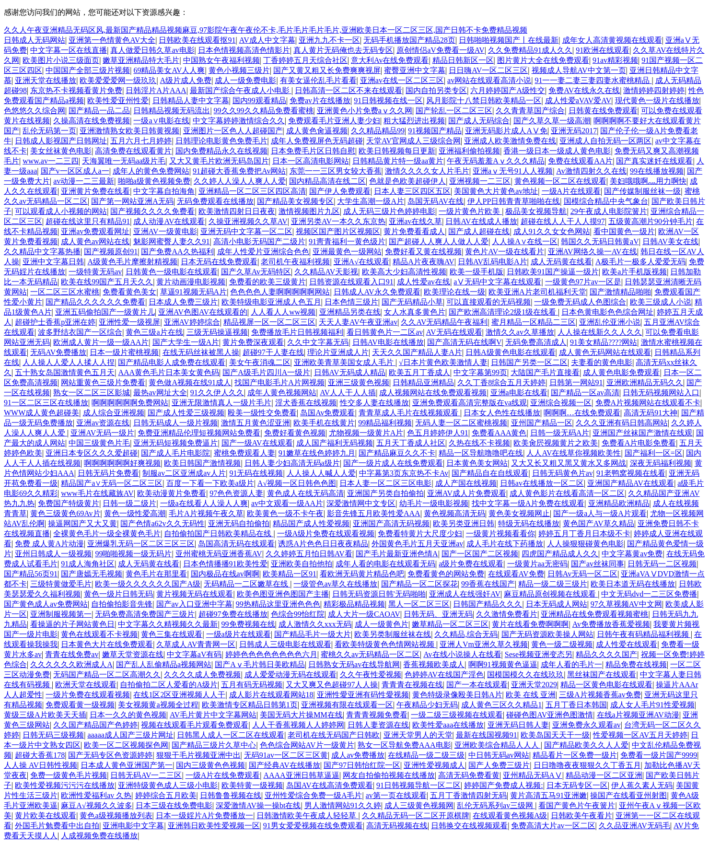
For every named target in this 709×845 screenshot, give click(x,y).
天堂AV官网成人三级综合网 (413, 141)
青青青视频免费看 (376, 715)
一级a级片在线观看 (238, 634)
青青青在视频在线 (412, 685)
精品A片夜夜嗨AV (423, 262)
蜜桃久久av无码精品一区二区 (370, 654)
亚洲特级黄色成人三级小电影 (168, 785)
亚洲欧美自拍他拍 (301, 564)
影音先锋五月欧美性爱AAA (373, 513)
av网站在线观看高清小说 (489, 80)
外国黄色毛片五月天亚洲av (417, 544)
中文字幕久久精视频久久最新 (168, 624)
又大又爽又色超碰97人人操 (332, 685)
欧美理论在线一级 (454, 292)
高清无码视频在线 (397, 826)
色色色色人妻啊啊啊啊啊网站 (280, 292)
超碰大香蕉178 (40, 755)
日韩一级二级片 (129, 503)
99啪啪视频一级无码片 (133, 554)
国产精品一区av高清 (585, 392)
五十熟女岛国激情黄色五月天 (65, 372)
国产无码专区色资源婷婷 (110, 755)
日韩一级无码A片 (560, 433)
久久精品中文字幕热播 (42, 251)
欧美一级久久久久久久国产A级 (147, 584)
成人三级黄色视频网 (418, 805)
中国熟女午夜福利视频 (221, 60)
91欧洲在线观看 (602, 50)
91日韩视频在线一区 (388, 100)
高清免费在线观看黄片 (133, 151)
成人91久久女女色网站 (551, 231)
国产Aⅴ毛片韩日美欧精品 (260, 664)
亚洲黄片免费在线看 (95, 191)
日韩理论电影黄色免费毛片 (221, 141)
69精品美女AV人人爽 (169, 70)
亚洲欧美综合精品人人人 (497, 745)
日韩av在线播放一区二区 (542, 483)
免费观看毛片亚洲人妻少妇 (334, 121)
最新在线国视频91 (486, 735)
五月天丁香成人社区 (410, 443)
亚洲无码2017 (574, 131)
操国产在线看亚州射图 (628, 795)
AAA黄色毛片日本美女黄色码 (168, 372)
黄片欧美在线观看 (45, 815)
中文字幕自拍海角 (164, 191)
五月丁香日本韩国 (576, 705)
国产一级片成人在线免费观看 (393, 463)
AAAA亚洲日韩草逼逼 (301, 775)
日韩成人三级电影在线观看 (285, 644)
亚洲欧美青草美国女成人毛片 (344, 362)
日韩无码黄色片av (562, 473)
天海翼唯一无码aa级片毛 (123, 161)
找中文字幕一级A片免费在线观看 (528, 503)
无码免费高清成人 (536, 342)
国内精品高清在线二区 (327, 181)
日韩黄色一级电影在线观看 (172, 272)
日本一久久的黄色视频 (128, 715)
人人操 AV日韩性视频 (40, 765)
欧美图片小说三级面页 (61, 60)
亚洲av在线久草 (415, 221)
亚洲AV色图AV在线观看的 (202, 312)
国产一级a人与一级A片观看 (600, 513)
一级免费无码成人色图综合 (580, 302)
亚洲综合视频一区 (561, 403)
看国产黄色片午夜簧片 (576, 805)
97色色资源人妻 (236, 493)
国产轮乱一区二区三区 (454, 110)
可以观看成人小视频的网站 (61, 211)
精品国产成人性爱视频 (311, 523)
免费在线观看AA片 (580, 161)
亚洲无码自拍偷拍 (238, 523)
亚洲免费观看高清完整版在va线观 (469, 403)
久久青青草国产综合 (530, 110)
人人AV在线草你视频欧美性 (573, 453)
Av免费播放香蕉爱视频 (611, 624)
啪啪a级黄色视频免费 (154, 181)
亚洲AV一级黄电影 (165, 231)
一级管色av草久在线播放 (335, 584)
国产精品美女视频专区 (295, 201)
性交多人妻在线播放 (374, 403)
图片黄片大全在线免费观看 (543, 60)
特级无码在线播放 (528, 523)
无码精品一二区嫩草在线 (247, 584)
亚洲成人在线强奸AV (464, 594)
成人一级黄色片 (381, 624)
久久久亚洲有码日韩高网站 (622, 423)
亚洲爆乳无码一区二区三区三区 (141, 544)
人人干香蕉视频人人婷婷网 (298, 725)
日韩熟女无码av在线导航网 (354, 664)
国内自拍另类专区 (436, 90)
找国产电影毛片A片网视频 (279, 382)
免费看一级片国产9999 (658, 755)
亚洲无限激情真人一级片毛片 (221, 403)
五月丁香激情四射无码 (468, 795)
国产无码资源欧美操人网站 (547, 634)
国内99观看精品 (259, 100)
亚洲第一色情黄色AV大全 (112, 40)
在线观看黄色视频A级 (510, 815)
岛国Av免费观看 (327, 413)
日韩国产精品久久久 (487, 604)
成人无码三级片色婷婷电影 (389, 211)
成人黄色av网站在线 (95, 241)
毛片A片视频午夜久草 (206, 513)
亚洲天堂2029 (534, 685)
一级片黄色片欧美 (470, 211)
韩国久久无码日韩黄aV (600, 241)
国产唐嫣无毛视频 (91, 574)
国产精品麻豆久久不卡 (397, 453)
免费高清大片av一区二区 (553, 826)
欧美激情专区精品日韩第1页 (250, 705)
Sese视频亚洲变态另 (538, 654)
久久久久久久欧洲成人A (71, 664)
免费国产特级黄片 (68, 503)
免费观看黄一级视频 (80, 705)
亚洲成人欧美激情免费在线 (510, 141)
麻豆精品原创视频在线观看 (551, 594)
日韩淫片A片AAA (156, 90)
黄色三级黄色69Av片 (65, 513)
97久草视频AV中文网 (626, 604)
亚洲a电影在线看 (518, 392)
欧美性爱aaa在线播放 (448, 725)
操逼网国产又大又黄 (82, 523)
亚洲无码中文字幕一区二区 (246, 231)
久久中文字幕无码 (318, 342)
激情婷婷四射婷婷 (654, 90)
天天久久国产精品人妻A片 (417, 352)
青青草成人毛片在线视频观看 (409, 413)
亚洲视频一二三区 (480, 181)
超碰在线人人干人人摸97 (563, 221)
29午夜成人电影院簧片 (608, 211)
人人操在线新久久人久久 (600, 332)
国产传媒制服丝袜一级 (642, 191)
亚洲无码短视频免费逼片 (175, 443)
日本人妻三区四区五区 (412, 191)
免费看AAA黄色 (499, 433)
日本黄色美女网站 (477, 463)
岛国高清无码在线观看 (236, 544)
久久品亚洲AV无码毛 (634, 826)
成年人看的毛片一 (571, 664)
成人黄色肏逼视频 (317, 131)
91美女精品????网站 (603, 342)
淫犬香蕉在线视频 (306, 403)
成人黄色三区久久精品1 (501, 705)
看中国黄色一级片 (624, 231)
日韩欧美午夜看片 (581, 815)
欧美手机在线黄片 (324, 423)
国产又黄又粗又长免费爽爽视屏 (327, 70)
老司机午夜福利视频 (295, 262)
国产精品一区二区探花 (419, 584)
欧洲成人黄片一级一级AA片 (101, 342)
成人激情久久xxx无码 (315, 624)
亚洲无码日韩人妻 (518, 725)
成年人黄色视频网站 (281, 392)
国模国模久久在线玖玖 (525, 674)
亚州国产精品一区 (541, 423)
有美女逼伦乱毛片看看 (318, 80)
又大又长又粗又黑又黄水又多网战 (568, 463)
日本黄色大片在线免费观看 (107, 644)
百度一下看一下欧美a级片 (210, 483)
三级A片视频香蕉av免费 (600, 695)
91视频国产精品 (435, 131)
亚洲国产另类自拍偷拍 (385, 493)
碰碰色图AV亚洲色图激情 (549, 715)
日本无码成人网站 (556, 604)
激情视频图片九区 (309, 211)
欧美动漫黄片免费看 (171, 493)
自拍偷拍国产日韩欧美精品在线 (218, 533)
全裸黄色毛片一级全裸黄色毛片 (107, 533)
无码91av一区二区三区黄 (286, 755)
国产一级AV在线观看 (257, 443)
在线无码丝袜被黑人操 (201, 352)
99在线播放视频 (657, 171)
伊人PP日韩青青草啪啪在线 (513, 201)
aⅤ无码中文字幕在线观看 (497, 282)
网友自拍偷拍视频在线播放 (389, 775)
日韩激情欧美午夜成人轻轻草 (307, 815)
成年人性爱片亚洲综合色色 (263, 251)
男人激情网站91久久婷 (342, 805)
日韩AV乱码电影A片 (492, 262)
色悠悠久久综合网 (34, 110)
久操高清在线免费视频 (91, 121)
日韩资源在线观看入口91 (351, 282)
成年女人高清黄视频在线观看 (612, 40)
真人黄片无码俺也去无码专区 (343, 50)
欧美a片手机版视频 (634, 272)
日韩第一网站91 (576, 382)
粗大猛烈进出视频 (414, 121)
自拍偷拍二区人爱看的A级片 (169, 685)
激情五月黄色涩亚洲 (255, 423)
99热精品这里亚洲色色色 (278, 604)
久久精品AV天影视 (326, 272)
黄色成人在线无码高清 (305, 493)
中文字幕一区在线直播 (68, 50)
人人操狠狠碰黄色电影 (585, 544)
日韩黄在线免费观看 (603, 110)
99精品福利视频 (385, 423)
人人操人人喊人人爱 (321, 473)
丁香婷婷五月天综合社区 (305, 60)
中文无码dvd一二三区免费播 (649, 594)
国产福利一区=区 (654, 453)
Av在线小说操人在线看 (462, 654)
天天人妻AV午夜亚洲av (358, 322)
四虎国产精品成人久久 (560, 554)
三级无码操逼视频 (217, 332)
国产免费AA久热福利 (177, 251)
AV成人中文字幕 (267, 40)
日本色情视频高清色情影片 (244, 50)
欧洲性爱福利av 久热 (96, 795)
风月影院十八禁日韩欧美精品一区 (483, 100)
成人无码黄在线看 (561, 262)
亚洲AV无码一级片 (102, 433)
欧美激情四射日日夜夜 (236, 211)
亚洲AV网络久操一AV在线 (592, 251)
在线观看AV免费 (516, 574)
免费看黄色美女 (129, 292)
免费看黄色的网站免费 (445, 574)
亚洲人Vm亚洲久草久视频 (484, 644)
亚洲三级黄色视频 (358, 382)
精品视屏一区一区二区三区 (269, 322)
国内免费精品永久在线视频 (221, 151)
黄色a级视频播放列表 (116, 815)
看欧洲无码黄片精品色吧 (362, 574)
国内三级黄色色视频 (210, 765)
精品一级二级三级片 (552, 584)
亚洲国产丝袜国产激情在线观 (642, 433)
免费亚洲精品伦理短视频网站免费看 (199, 433)
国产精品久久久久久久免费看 (95, 302)
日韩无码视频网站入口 (661, 392)
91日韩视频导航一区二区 (418, 785)
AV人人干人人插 (348, 392)
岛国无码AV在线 (435, 201)
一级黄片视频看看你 (500, 533)
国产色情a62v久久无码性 (162, 523)
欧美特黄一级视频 (252, 785)
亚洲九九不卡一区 (329, 40)
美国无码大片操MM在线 (301, 715)
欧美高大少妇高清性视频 (404, 272)
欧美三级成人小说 (660, 302)
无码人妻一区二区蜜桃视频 (461, 423)
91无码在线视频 (256, 473)
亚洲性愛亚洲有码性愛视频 (363, 695)
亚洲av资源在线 (102, 423)
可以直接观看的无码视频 (488, 302)
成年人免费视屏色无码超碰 (317, 141)
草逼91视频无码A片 (193, 292)
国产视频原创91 (111, 251)
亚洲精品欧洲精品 (619, 503)
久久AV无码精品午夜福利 (444, 322)
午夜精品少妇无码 (427, 705)
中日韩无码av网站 (498, 755)
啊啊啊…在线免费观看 (582, 413)
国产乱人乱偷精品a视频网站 (163, 664)
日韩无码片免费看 (108, 473)
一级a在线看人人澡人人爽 (204, 503)
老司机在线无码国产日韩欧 (334, 735)
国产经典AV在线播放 (284, 765)
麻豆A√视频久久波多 (96, 805)
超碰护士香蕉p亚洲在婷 (55, 322)
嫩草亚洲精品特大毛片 (141, 60)
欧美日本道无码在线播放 (633, 584)
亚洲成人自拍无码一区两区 (605, 141)
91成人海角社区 (88, 564)
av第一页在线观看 (396, 795)
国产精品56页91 (31, 574)
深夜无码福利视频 (660, 463)
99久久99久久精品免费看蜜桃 (264, 110)
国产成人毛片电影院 (175, 453)
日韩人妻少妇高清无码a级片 (292, 463)
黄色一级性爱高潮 (134, 513)
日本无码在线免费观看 (219, 262)
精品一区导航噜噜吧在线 (481, 453)
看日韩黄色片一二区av (385, 332)
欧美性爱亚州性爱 (118, 100)
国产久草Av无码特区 (256, 272)
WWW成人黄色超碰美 (41, 413)
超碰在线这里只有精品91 (88, 221)
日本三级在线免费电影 (174, 805)
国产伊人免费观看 (340, 191)
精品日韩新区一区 (463, 60)
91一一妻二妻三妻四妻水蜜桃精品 (593, 80)
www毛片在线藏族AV (97, 493)
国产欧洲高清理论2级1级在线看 (503, 312)
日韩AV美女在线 (670, 241)
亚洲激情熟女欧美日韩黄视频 (129, 131)
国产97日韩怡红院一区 (362, 765)
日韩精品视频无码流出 (171, 110)
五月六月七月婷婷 (141, 141)
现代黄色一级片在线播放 (657, 100)
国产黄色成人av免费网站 (46, 604)
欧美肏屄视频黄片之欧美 (555, 443)
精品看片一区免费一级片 (575, 755)
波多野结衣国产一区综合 (80, 332)
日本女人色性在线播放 (502, 413)
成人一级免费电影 (245, 80)
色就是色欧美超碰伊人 (407, 181)
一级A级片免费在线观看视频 (326, 533)
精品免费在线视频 (636, 664)
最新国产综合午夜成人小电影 (240, 90)
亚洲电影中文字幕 (133, 826)
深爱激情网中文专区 (360, 503)
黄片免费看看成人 (414, 231)
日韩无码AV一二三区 (146, 775)
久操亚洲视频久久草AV (248, 221)
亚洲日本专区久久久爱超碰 (92, 453)
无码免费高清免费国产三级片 (145, 614)
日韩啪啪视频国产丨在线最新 (508, 40)
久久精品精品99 (378, 131)
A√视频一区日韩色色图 (296, 483)
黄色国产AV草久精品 (598, 523)
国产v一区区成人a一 (75, 171)
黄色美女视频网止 (519, 513)
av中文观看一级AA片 (287, 503)
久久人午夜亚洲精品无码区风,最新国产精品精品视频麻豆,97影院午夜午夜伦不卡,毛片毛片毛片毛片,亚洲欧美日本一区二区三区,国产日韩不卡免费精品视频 (265, 30)
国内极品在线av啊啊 (225, 574)
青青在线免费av (71, 654)
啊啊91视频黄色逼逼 (502, 664)
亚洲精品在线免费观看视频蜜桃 (594, 614)
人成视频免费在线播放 (99, 836)
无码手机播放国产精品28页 (409, 40)
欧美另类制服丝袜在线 (392, 634)
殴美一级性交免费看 (262, 413)
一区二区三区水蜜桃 (64, 292)
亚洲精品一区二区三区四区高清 (252, 191)
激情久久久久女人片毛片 (427, 171)
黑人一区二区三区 (419, 604)
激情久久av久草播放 (520, 332)
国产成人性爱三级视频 (186, 413)
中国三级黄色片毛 (99, 443)
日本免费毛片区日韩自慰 (313, 151)
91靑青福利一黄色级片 (347, 241)
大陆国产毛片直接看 (545, 372)
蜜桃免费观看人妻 (244, 453)
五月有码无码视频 (251, 685)
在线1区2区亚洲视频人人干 (179, 695)
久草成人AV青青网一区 (195, 644)
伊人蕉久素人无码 (642, 785)
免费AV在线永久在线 (584, 90)
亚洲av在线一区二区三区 (402, 80)
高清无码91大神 (650, 413)
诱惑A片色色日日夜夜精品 (323, 544)
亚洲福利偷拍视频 (469, 151)
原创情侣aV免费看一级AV (440, 50)
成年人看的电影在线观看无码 (385, 564)
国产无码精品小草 (412, 302)
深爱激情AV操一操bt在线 (258, 805)
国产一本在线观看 (477, 685)
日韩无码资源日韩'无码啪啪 (379, 594)
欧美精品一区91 (289, 574)
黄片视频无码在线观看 (194, 594)
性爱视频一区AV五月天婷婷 (640, 735)
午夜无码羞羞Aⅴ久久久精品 (496, 161)
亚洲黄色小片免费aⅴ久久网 (364, 110)
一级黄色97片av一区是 (583, 282)
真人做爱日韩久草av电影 (152, 50)
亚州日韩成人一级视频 (53, 554)
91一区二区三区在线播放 (46, 403)
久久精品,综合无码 (466, 634)
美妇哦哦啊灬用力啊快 (648, 181)
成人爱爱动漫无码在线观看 (290, 674)
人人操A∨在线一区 (525, 241)
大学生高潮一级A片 (370, 201)
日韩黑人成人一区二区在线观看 (230, 735)
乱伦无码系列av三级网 (496, 805)
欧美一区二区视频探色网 (126, 745)
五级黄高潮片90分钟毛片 (650, 221)
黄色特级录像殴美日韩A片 (457, 695)
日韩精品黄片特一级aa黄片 (397, 161)
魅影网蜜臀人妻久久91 (171, 241)
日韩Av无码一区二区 (582, 574)
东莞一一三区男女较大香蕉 (336, 171)
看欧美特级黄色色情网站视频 (385, 644)
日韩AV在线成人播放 (481, 221)
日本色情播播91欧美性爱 (225, 564)
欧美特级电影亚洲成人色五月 (271, 302)
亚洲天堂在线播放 (45, 80)
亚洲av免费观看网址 (95, 231)
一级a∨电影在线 (161, 121)
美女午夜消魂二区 (260, 362)
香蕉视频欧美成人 (434, 664)
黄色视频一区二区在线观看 (560, 181)
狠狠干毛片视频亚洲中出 (198, 755)
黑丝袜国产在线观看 (601, 674)
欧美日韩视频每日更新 (397, 151)
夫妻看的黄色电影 (601, 362)
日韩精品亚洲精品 (423, 382)
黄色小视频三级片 (239, 70)
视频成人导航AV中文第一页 (579, 70)
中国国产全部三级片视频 (88, 70)
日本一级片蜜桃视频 (124, 352)
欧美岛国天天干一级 (555, 735)
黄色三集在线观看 (171, 634)
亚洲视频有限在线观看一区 (347, 705)
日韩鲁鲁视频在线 (230, 795)
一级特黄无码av (95, 272)
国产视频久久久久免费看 (152, 211)
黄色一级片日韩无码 (118, 594)
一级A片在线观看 (571, 191)
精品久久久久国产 (606, 654)
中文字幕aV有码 (194, 654)
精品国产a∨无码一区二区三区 (112, 483)
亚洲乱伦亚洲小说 (609, 322)
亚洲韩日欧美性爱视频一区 (214, 826)
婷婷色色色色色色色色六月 (271, 654)
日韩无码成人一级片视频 (175, 423)
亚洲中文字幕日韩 (53, 262)
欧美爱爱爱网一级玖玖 (118, 80)
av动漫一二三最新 (83, 181)
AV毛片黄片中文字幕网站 (213, 715)
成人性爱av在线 (423, 282)
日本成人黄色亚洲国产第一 (127, 765)
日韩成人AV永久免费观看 (377, 292)
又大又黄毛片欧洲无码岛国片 (219, 161)
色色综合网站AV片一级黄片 (307, 745)
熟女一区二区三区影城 (91, 392)
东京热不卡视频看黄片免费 (76, 90)
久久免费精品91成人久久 (530, 50)
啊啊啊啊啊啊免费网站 (130, 403)
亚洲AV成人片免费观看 (466, 493)
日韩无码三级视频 (53, 735)
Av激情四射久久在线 (591, 171)
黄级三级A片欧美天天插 (45, 715)
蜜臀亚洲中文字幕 (414, 70)
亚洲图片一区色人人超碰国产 (233, 131)
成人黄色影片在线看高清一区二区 (567, 493)
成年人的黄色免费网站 (151, 171)
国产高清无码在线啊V (464, 342)
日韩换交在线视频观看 (469, 826)
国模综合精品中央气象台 (606, 201)
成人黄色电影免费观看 (621, 372)
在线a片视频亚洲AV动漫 (638, 715)
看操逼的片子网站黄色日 (72, 624)
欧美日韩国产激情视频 (202, 463)
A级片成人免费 (186, 80)
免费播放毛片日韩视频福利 (297, 332)
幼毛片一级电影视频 (433, 503)
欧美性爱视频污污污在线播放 (65, 785)
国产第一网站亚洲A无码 (132, 201)
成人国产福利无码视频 (334, 443)
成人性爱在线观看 (626, 644)
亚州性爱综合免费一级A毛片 (313, 795)
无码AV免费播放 (58, 352)
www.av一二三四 (51, 161)
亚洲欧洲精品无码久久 (644, 382)
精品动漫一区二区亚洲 (604, 775)
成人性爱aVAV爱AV (578, 100)
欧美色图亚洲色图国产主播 (283, 594)
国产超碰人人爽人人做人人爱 (438, 241)
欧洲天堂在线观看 (85, 685)
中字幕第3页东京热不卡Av (403, 473)
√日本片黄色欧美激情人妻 (443, 362)
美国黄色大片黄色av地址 (496, 191)
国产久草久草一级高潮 (551, 121)
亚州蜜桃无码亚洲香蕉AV (218, 554)
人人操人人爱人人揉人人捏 (69, 362)
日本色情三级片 (351, 302)
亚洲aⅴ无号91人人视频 (513, 171)
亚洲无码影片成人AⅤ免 (506, 131)
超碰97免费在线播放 (232, 614)
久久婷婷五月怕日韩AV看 (309, 554)
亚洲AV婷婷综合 (192, 322)
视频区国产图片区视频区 (338, 231)
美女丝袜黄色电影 (61, 151)
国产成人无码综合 (479, 121)
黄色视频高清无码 (454, 513)
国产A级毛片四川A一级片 (266, 372)
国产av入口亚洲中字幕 (194, 604)
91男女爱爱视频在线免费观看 (313, 826)
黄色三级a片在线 (154, 332)
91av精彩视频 (615, 60)
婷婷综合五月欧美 (166, 795)
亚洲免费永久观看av (586, 725)
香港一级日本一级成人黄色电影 (557, 151)
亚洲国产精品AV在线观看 (630, 483)
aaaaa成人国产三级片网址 (130, 735)
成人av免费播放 (357, 755)
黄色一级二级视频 (562, 644)
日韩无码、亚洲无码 (438, 614)
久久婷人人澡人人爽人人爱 (240, 181)
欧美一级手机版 (476, 272)
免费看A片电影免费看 (639, 443)
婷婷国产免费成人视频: (503, 785)
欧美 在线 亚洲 (531, 695)
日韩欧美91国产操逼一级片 (553, 272)
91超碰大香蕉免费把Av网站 (239, 171)
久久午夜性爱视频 (370, 674)
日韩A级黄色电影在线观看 (510, 352)
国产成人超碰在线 (479, 231)
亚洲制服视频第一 (61, 614)
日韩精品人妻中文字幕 (190, 100)
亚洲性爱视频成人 (434, 765)
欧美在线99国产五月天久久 (107, 282)
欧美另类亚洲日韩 (463, 523)
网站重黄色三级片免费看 (103, 382)
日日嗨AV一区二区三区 (488, 70)
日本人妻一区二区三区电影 (385, 483)
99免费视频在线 (248, 624)
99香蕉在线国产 (488, 584)
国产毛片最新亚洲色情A (397, 554)
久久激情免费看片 (506, 614)
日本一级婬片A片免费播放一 (205, 815)
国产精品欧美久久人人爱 (586, 745)
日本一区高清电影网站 (310, 161)
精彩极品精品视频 (354, 604)
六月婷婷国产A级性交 (507, 90)
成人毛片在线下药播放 (504, 544)
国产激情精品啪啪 (620, 292)
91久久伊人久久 (217, 392)
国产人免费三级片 (499, 765)
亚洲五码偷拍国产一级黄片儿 (105, 312)
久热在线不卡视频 (479, 443)
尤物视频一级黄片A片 (366, 433)
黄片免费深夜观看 (253, 342)
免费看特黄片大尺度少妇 (420, 533)
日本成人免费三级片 (183, 302)
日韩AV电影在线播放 (388, 342)
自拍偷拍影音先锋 (121, 604)
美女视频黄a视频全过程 (158, 705)
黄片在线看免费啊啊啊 (530, 624)
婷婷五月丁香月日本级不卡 (584, 533)
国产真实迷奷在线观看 (654, 161)
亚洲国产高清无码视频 (391, 523)
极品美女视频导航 (536, 211)
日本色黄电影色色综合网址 (607, 312)
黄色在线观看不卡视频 (99, 634)
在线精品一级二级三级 (426, 755)
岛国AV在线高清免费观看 (329, 785)
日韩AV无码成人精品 (349, 372)
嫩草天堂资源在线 (132, 654)
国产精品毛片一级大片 (312, 634)
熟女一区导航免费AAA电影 (404, 745)
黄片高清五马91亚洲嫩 (548, 795)
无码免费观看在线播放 (215, 201)
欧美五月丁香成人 (419, 372)
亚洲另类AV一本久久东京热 (338, 221)
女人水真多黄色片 (414, 312)
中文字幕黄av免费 (632, 554)
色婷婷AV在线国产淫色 (444, 674)
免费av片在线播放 (320, 100)
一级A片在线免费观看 (223, 775)
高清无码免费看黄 (469, 775)
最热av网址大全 (159, 392)
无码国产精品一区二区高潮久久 (107, 674)
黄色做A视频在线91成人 (190, 382)
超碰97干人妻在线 (273, 352)
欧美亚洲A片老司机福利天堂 (537, 292)
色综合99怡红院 (298, 614)
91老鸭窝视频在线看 (630, 473)
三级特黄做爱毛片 (61, 584)
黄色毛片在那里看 (156, 574)
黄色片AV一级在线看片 (504, 251)
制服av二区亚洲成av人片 (184, 473)
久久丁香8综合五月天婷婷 (501, 382)
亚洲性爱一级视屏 (129, 322)
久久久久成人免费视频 (202, 674)
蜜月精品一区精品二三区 (533, 322)
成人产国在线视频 (466, 483)
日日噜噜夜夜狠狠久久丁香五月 (587, 765)
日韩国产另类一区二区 (529, 362)
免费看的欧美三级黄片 (267, 282)
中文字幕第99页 (480, 372)
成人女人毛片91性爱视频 (652, 705)
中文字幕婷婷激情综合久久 (239, 121)
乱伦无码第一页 (49, 131)
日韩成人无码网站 (34, 40)
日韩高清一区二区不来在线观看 (348, 90)
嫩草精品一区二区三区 (450, 624)
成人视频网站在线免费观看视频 (433, 392)
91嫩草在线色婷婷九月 (317, 453)
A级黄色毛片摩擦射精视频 (132, 262)
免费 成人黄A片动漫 (49, 544)
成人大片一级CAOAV (364, 614)
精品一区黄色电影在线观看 (606, 685)
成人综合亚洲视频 (113, 413)
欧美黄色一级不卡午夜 (285, 513)
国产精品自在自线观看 (490, 473)
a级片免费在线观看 (471, 564)
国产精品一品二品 (99, 110)
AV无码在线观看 (454, 332)
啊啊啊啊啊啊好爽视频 (122, 463)
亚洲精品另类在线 (350, 312)
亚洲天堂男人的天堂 (418, 735)
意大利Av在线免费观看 (390, 60)
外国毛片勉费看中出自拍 (57, 826)
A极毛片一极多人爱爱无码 (640, 262)
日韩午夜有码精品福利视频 (644, 634)
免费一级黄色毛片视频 (68, 775)
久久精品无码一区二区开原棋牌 (415, 815)
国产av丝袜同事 (597, 564)
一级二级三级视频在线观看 (457, 715)
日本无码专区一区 (577, 785)
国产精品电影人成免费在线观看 (171, 362)
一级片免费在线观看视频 (88, 695)
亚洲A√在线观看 (361, 262)
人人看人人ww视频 (283, 312)
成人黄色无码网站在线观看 (605, 352)
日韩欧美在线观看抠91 (197, 40)
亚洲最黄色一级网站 (347, 251)
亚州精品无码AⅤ (532, 775)
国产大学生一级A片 (186, 342)
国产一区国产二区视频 (480, 554)
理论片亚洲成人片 (338, 352)
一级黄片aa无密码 (537, 564)
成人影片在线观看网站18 (271, 695)
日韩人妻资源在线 (378, 725)
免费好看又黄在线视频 (423, 251)
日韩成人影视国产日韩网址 (61, 141)
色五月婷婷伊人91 (437, 433)
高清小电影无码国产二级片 (259, 241)
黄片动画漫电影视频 (190, 282)
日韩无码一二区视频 (662, 564)
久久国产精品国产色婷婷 (95, 725)
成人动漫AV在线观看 (169, 221)
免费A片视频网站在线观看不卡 (648, 403)
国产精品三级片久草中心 (214, 745)
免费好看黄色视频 (294, 433)
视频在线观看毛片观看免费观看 (194, 725)
